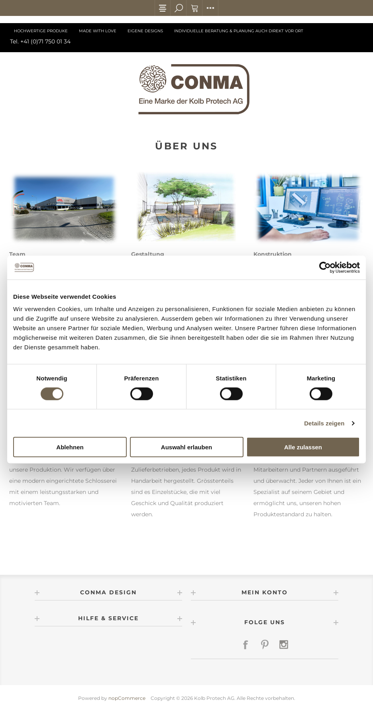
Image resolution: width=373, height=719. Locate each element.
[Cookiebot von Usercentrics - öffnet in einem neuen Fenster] (325, 267)
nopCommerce (126, 698)
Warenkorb (194, 8)
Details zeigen (324, 422)
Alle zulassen (303, 447)
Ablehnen (69, 447)
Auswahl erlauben (186, 447)
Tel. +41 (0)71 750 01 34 (40, 41)
